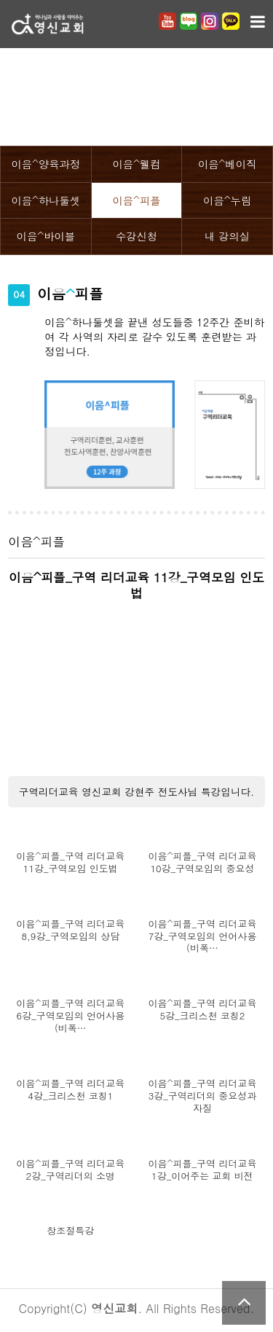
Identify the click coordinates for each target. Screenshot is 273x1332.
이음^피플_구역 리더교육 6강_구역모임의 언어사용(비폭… (70, 1016)
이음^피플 (136, 200)
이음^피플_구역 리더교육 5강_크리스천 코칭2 (202, 1010)
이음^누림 (227, 200)
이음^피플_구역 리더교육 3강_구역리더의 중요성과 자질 (202, 1096)
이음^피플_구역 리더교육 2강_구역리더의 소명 (70, 1170)
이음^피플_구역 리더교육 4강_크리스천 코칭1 (70, 1090)
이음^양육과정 (45, 164)
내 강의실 (227, 236)
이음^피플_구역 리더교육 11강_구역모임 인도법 (70, 862)
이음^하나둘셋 (45, 200)
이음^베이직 (227, 164)
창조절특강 (70, 1231)
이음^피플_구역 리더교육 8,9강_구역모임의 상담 (70, 930)
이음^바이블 (46, 236)
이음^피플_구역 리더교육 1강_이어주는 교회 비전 (202, 1170)
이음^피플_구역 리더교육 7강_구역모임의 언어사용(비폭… (202, 936)
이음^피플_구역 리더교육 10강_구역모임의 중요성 (202, 862)
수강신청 (136, 236)
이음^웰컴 (136, 164)
